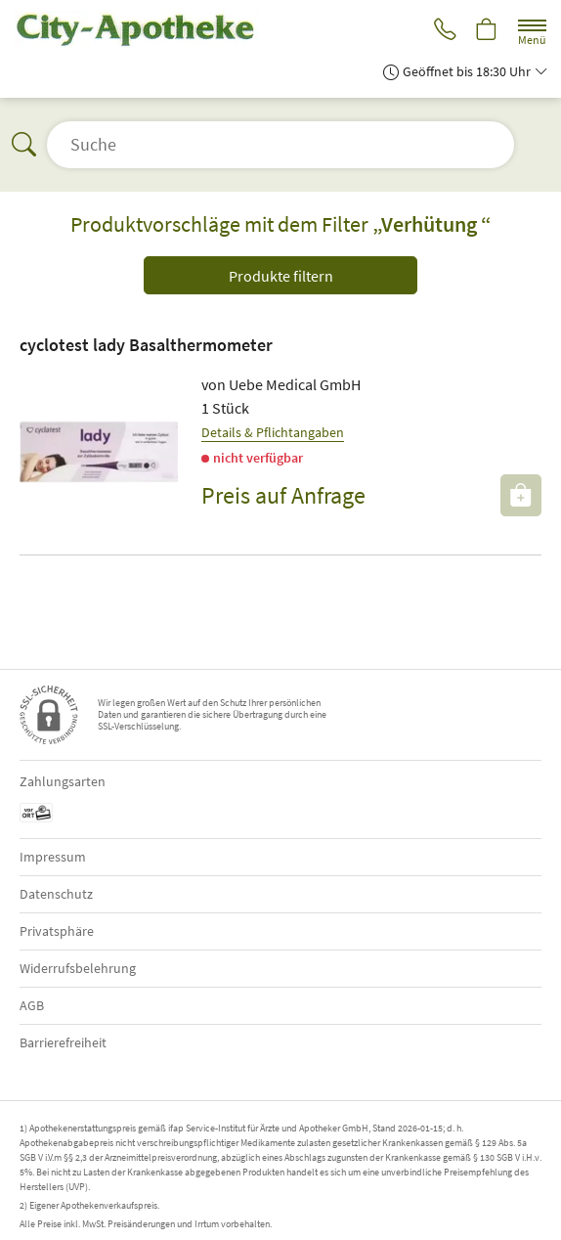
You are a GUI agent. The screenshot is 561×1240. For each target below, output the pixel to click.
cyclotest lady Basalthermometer (146, 344)
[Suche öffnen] (280, 144)
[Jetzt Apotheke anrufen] (441, 31)
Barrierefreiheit (63, 1042)
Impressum (53, 856)
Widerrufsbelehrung (78, 968)
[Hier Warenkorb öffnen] (485, 31)
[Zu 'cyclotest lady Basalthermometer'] (99, 452)
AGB (32, 1005)
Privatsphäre (57, 931)
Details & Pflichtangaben (272, 432)
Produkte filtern (281, 276)
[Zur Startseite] (145, 29)
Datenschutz (56, 894)
